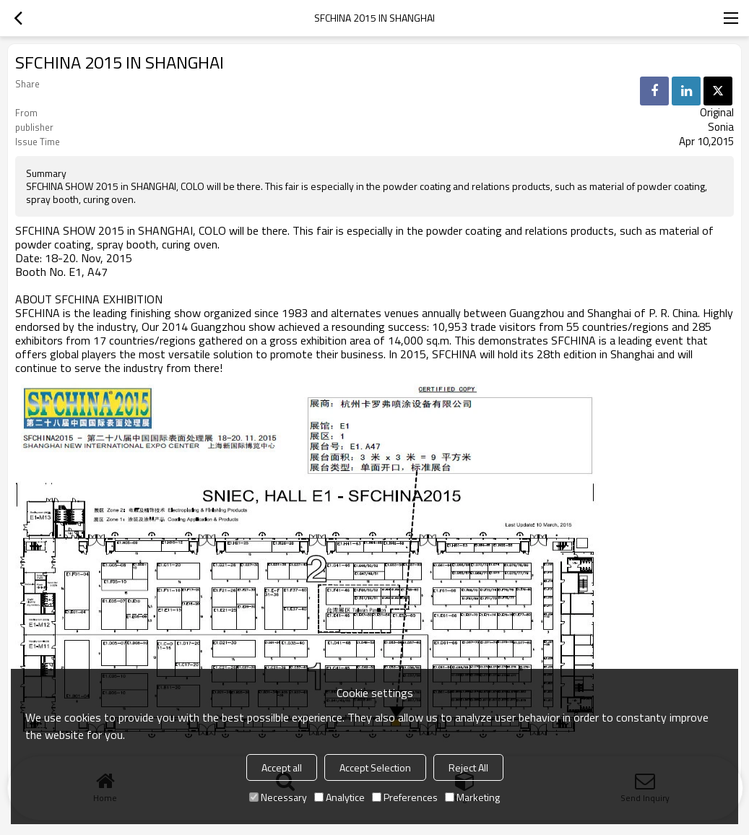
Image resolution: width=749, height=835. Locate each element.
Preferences (405, 797)
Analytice (339, 797)
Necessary (278, 797)
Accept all (281, 767)
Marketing (472, 797)
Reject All (468, 767)
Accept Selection (375, 767)
